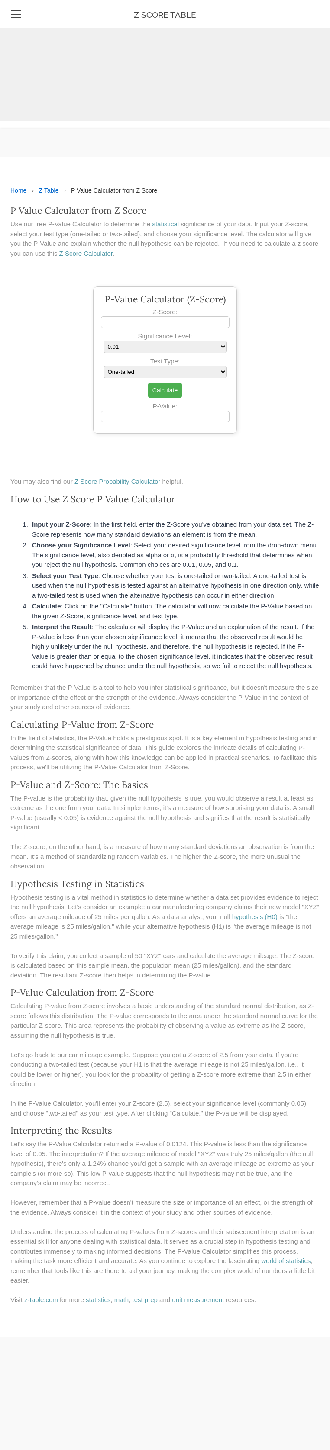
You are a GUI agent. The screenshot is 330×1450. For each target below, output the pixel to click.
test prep (145, 1299)
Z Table (49, 190)
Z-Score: (165, 311)
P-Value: (165, 406)
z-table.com (41, 1299)
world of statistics (286, 1260)
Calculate (165, 390)
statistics (98, 1299)
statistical (166, 224)
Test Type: (165, 361)
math (121, 1299)
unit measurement (198, 1299)
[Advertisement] (161, 60)
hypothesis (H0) (255, 916)
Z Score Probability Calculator (117, 481)
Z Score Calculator (86, 253)
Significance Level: (165, 336)
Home (18, 190)
